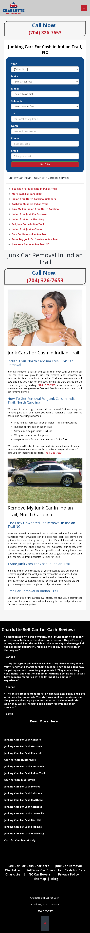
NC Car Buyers (39, 874)
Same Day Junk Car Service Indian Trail (35, 239)
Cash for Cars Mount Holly (20, 840)
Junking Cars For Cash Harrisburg (24, 833)
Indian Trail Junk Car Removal (29, 214)
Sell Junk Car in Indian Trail (28, 224)
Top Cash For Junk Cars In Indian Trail (34, 188)
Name (15, 125)
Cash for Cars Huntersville (20, 759)
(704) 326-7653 (45, 280)
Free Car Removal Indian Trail (29, 234)
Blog (54, 879)
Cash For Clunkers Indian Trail (30, 204)
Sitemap (40, 879)
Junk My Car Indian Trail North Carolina (35, 209)
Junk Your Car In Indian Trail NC (30, 244)
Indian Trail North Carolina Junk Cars (34, 199)
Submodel (17, 101)
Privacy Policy (68, 874)
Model (15, 88)
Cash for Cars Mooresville (19, 779)
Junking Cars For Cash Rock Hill (22, 753)
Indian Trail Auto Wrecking (28, 219)
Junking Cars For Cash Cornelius (23, 806)
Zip (13, 113)
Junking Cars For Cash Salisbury (23, 793)
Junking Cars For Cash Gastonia (23, 746)
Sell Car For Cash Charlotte (28, 866)
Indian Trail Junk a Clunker (28, 229)
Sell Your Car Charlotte (43, 870)
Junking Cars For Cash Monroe (22, 786)
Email (14, 150)
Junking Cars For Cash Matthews (24, 800)
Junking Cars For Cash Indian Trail (24, 773)
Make (14, 76)
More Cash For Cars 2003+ (27, 193)
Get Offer (45, 164)
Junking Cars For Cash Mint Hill (22, 820)
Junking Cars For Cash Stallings (23, 826)
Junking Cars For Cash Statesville (24, 813)
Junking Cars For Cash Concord (22, 739)
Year (14, 63)
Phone (15, 138)
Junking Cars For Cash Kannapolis (24, 766)
